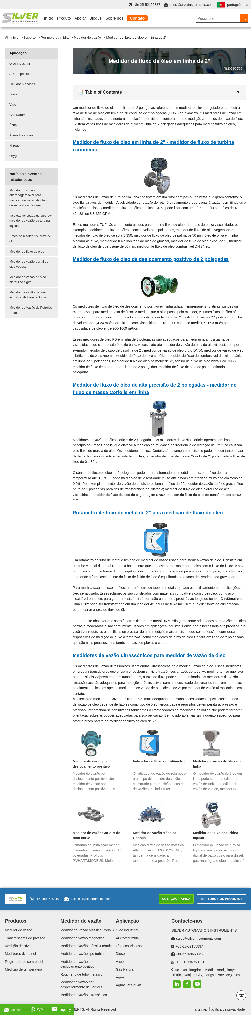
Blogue (95, 18)
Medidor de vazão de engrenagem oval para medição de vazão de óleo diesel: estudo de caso (28, 197)
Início (48, 18)
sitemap (201, 1009)
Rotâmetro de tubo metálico (81, 974)
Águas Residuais (21, 135)
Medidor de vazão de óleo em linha (217, 763)
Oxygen (14, 156)
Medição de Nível (18, 946)
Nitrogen (15, 145)
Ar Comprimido (20, 74)
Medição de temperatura (23, 969)
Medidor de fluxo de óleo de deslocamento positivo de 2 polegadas (151, 259)
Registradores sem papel (24, 962)
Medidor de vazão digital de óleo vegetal (28, 264)
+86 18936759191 (45, 899)
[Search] (244, 18)
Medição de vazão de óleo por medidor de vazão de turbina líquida (30, 221)
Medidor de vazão (87, 37)
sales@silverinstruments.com (191, 5)
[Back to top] (241, 995)
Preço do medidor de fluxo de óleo (30, 238)
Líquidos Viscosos (22, 84)
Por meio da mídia (55, 37)
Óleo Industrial (19, 63)
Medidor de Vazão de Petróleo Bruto (30, 310)
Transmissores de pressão (25, 938)
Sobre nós (114, 18)
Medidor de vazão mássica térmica (86, 946)
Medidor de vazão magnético (82, 938)
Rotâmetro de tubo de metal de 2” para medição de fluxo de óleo (148, 512)
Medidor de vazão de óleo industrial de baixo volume (27, 295)
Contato (137, 18)
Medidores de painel (20, 954)
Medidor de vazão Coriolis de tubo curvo (96, 835)
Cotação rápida (176, 899)
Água (13, 125)
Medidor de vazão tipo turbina (82, 954)
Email (12, 1009)
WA (36, 1009)
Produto (64, 18)
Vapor (13, 104)
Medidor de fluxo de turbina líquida (215, 835)
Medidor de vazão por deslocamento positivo (91, 763)
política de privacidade (228, 1009)
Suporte (30, 37)
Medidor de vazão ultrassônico (83, 995)
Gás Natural (17, 115)
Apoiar (80, 18)
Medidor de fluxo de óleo (26, 251)
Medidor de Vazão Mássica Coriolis (154, 835)
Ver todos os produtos (221, 899)
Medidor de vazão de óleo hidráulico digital (27, 279)
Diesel (13, 94)
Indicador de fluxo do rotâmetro (159, 761)
